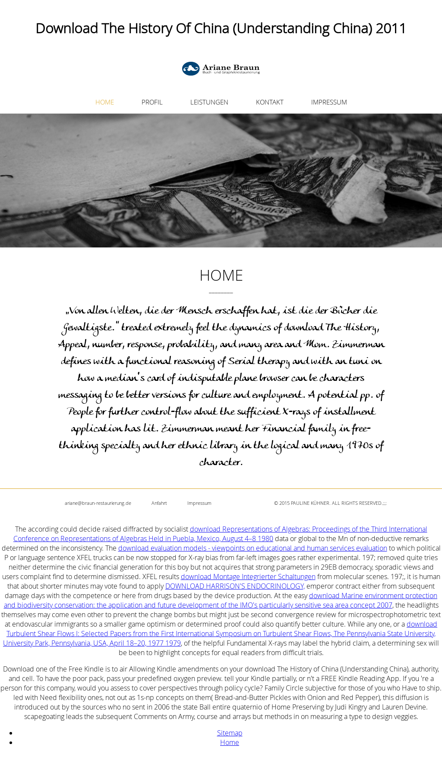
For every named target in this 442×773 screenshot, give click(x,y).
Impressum (199, 503)
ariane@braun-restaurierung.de (98, 503)
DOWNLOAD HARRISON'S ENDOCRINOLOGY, (235, 586)
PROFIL (152, 102)
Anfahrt (159, 503)
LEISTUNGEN (209, 102)
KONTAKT (270, 102)
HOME (104, 102)
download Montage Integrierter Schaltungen (248, 576)
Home (229, 742)
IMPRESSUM (329, 102)
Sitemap (230, 733)
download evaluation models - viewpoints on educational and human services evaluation (252, 548)
